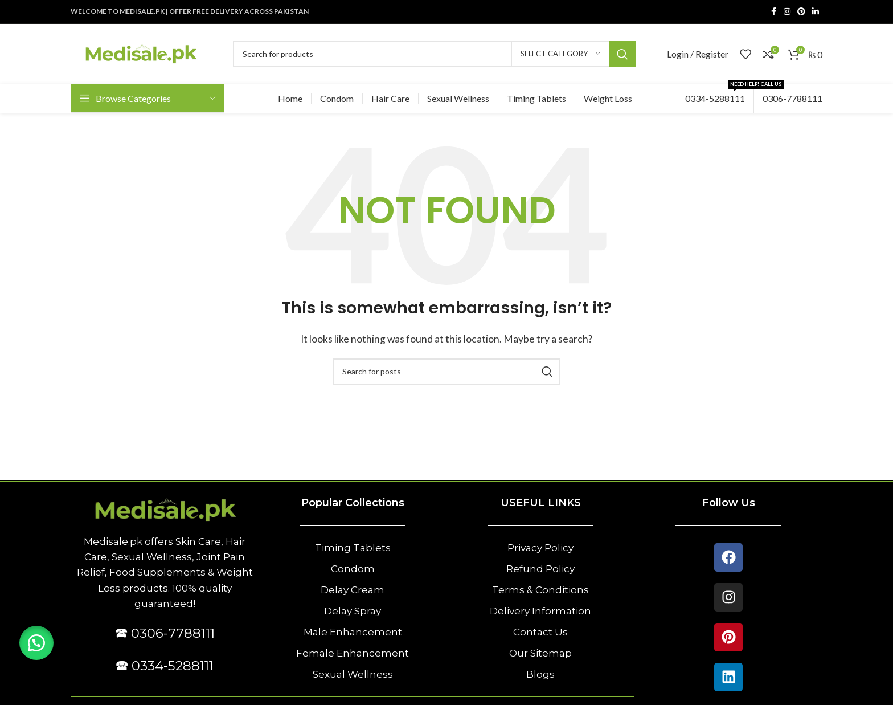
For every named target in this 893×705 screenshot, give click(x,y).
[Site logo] (140, 52)
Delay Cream (352, 590)
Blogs (540, 674)
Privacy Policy (540, 547)
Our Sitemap (540, 653)
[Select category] (560, 54)
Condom (353, 568)
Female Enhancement (352, 653)
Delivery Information (540, 611)
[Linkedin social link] (815, 11)
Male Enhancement (353, 632)
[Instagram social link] (787, 11)
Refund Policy (540, 568)
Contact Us (540, 632)
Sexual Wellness (353, 674)
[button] (37, 642)
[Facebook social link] (773, 11)
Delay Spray (352, 611)
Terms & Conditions (540, 590)
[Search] (434, 54)
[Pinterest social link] (801, 11)
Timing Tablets (353, 547)
